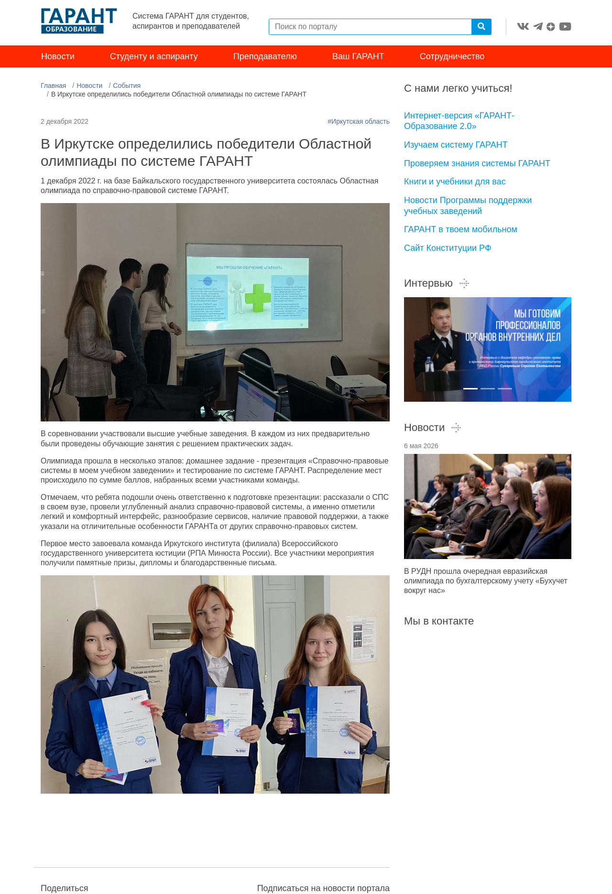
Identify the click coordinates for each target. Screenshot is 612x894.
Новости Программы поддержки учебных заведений (468, 205)
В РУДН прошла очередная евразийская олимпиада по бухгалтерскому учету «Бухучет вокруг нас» (486, 580)
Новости (58, 56)
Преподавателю (265, 56)
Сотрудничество (452, 56)
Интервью (437, 283)
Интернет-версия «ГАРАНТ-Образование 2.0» (459, 121)
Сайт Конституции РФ (448, 248)
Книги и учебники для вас (455, 181)
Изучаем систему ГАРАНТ (456, 145)
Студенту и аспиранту (154, 56)
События (127, 85)
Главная (53, 85)
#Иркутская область (359, 121)
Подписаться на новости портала (323, 888)
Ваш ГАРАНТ (358, 56)
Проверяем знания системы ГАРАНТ (477, 163)
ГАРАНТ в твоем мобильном (460, 229)
